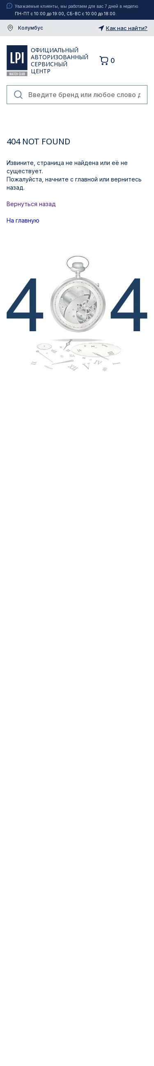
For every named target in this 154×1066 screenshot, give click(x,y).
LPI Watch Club (17, 60)
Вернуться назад (31, 203)
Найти (18, 94)
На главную (23, 220)
